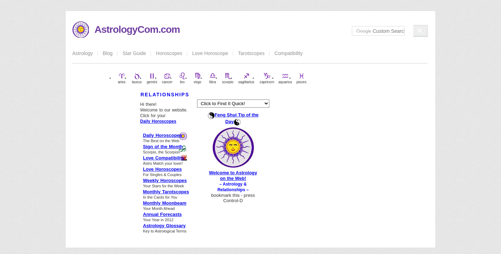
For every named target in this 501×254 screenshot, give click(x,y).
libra (212, 78)
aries (122, 78)
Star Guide (134, 53)
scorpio (227, 78)
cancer (167, 78)
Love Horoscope (210, 53)
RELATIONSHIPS (165, 94)
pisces (301, 78)
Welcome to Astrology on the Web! (233, 175)
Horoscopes (169, 53)
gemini (152, 78)
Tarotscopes (251, 53)
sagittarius (246, 78)
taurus (137, 78)
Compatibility (288, 53)
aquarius (285, 78)
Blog (107, 53)
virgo (197, 78)
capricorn (266, 78)
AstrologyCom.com (137, 29)
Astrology (82, 53)
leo (182, 78)
